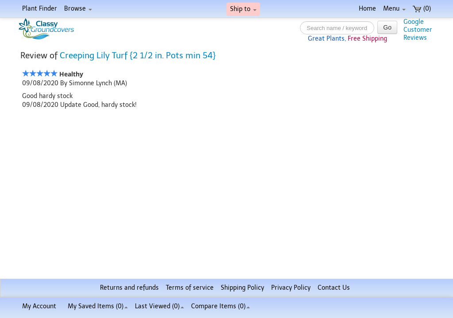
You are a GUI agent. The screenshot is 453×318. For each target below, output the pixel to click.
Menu (394, 8)
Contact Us (334, 288)
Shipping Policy (242, 288)
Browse (78, 8)
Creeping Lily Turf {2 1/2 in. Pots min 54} (138, 55)
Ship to (243, 9)
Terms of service (190, 288)
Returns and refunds (129, 288)
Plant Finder (39, 8)
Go (387, 27)
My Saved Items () (98, 306)
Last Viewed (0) (159, 306)
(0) (422, 8)
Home (367, 8)
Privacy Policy (291, 288)
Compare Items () (220, 306)
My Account (39, 306)
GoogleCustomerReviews (417, 30)
